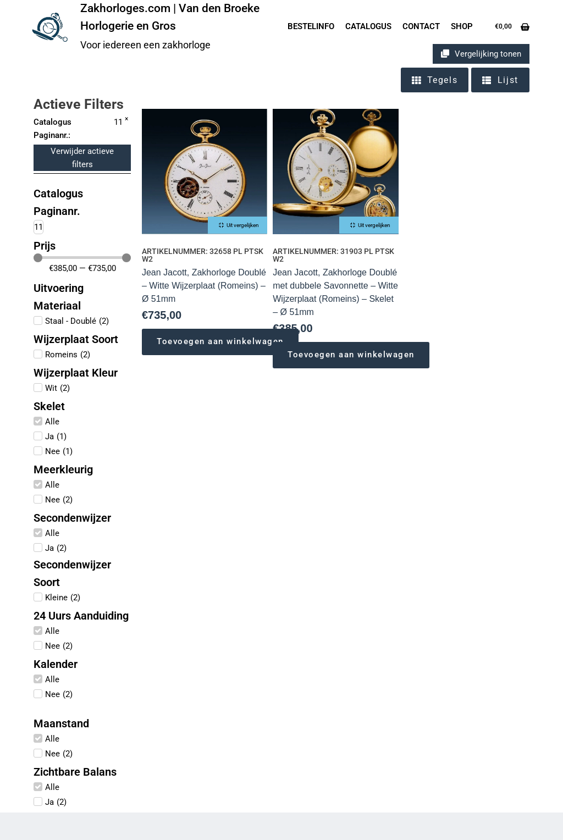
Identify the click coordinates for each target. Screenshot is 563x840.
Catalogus (368, 26)
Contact (421, 26)
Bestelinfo (311, 26)
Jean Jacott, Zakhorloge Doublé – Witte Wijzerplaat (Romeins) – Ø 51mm (204, 285)
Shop (462, 26)
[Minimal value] (82, 257)
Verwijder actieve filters (82, 157)
